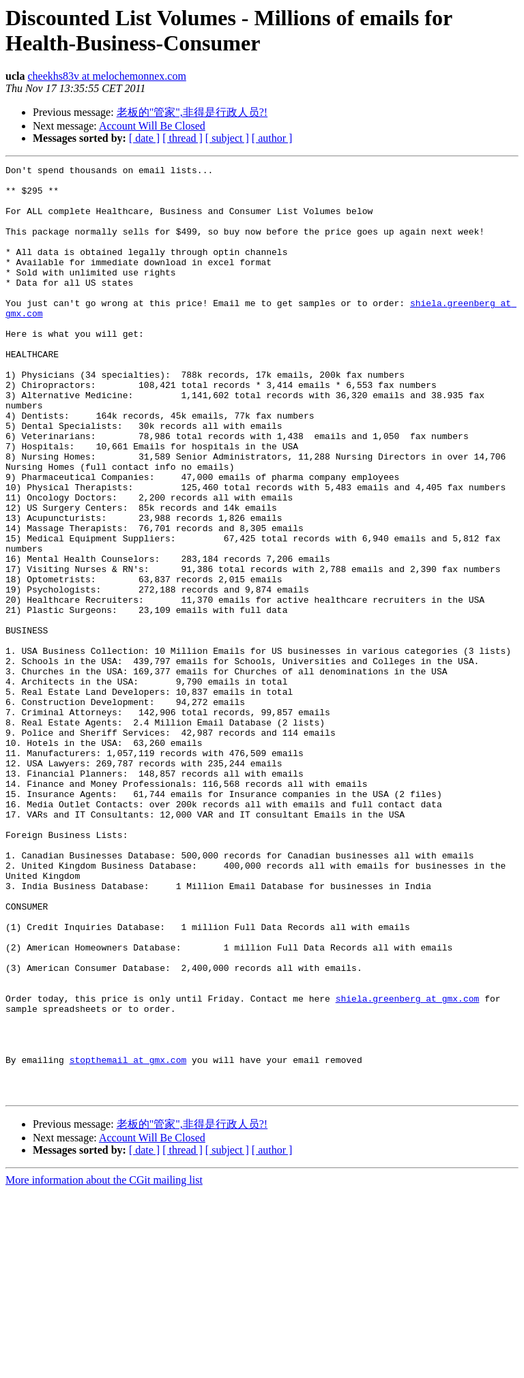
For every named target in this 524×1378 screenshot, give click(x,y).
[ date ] (144, 138)
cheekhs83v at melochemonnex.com (106, 76)
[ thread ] (182, 138)
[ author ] (272, 138)
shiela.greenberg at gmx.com (408, 1166)
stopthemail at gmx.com (128, 1239)
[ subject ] (227, 138)
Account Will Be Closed (152, 126)
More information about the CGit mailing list (104, 1366)
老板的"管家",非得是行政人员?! (192, 112)
